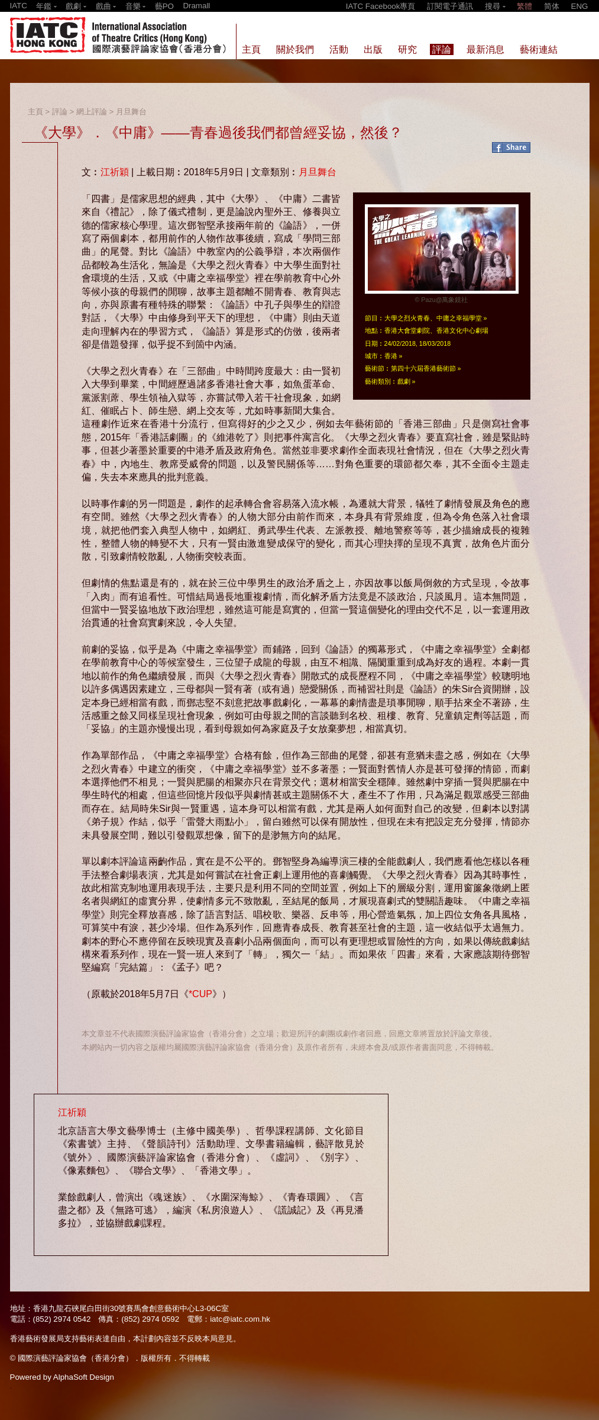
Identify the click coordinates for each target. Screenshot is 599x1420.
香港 (390, 355)
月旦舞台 (131, 111)
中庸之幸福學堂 (459, 318)
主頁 (35, 111)
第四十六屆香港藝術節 (423, 368)
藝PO (164, 6)
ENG (579, 6)
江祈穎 (115, 172)
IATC (18, 5)
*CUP (200, 994)
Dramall (196, 5)
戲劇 (403, 381)
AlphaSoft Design (83, 1377)
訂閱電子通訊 (450, 6)
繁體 (524, 6)
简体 (551, 6)
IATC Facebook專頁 (381, 6)
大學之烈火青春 (407, 318)
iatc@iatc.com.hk (240, 1319)
